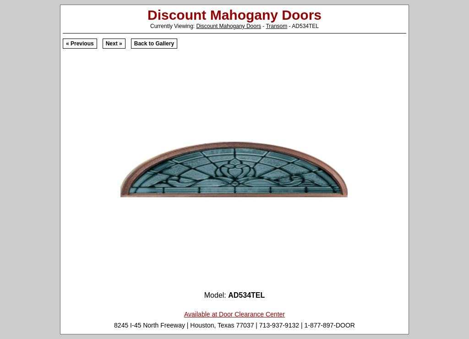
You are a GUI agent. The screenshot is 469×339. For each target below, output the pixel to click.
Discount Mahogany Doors (228, 26)
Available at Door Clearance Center (234, 314)
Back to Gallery (154, 43)
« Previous (80, 43)
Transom (276, 26)
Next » (114, 43)
